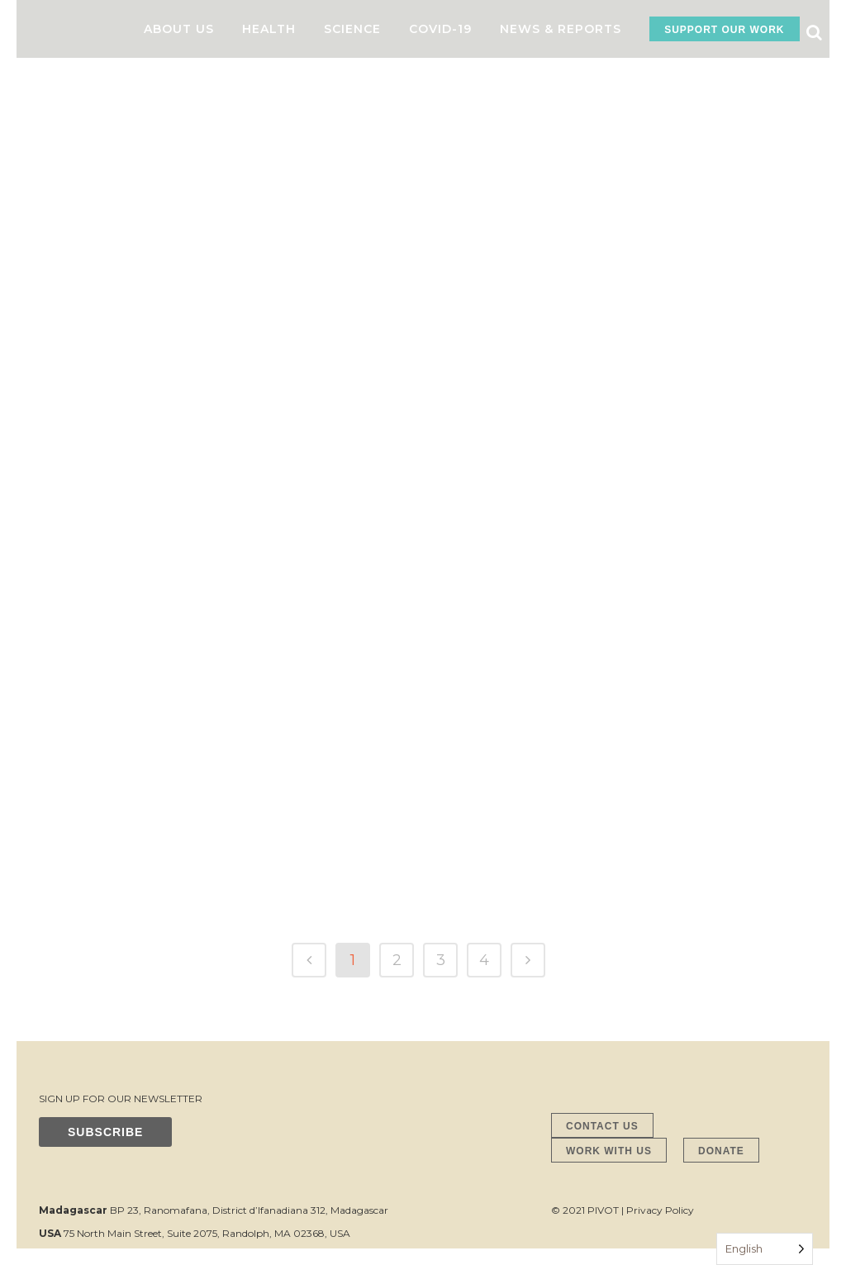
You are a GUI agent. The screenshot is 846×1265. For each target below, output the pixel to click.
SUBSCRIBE (105, 1132)
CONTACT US (602, 1126)
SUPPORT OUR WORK (724, 30)
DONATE (721, 1151)
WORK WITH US (609, 1151)
